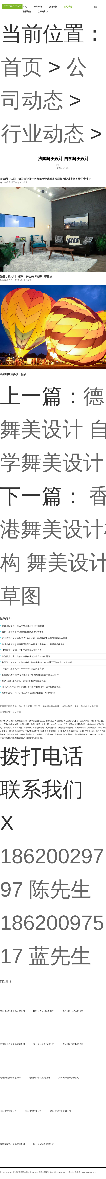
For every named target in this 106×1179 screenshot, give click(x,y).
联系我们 (27, 11)
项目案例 (53, 6)
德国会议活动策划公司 (60, 1111)
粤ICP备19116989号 (62, 1172)
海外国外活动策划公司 (73, 1011)
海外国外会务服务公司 (68, 1077)
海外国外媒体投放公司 (10, 1077)
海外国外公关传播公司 (43, 1044)
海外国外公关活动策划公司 (12, 1044)
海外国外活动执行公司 (73, 1044)
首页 (25, 6)
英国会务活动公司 (33, 1111)
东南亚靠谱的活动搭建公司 (12, 1144)
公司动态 (68, 6)
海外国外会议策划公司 (39, 1077)
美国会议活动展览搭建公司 (12, 1011)
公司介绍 (38, 6)
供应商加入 (43, 11)
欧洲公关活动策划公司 (43, 1011)
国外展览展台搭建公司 (43, 1144)
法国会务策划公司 (8, 1111)
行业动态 (42, 133)
